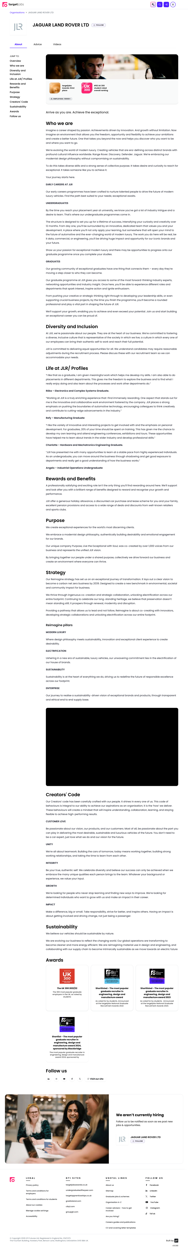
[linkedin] (48, 1079)
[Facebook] (152, 1185)
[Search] (159, 4)
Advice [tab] (38, 44)
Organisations (17, 12)
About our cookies (34, 1205)
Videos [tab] (57, 44)
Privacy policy (32, 1185)
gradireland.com (73, 1201)
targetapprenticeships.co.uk (79, 1196)
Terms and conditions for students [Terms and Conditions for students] (41, 1199)
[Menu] (173, 4)
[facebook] (72, 1079)
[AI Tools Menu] (153, 4)
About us (110, 1185)
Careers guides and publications (121, 1222)
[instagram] (56, 1079)
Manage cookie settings (37, 1211)
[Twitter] (151, 1196)
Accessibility (31, 1216)
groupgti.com (72, 1212)
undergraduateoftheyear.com (79, 1190)
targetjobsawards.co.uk (76, 1185)
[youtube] (64, 1079)
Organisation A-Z (113, 1202)
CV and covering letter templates (121, 1228)
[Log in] (166, 4)
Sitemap (109, 1191)
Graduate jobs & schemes (117, 1196)
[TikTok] (150, 1213)
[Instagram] (153, 1208)
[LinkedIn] (151, 1190)
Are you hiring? (112, 1216)
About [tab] (18, 44)
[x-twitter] (80, 1079)
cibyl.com (70, 1206)
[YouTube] (152, 1202)
